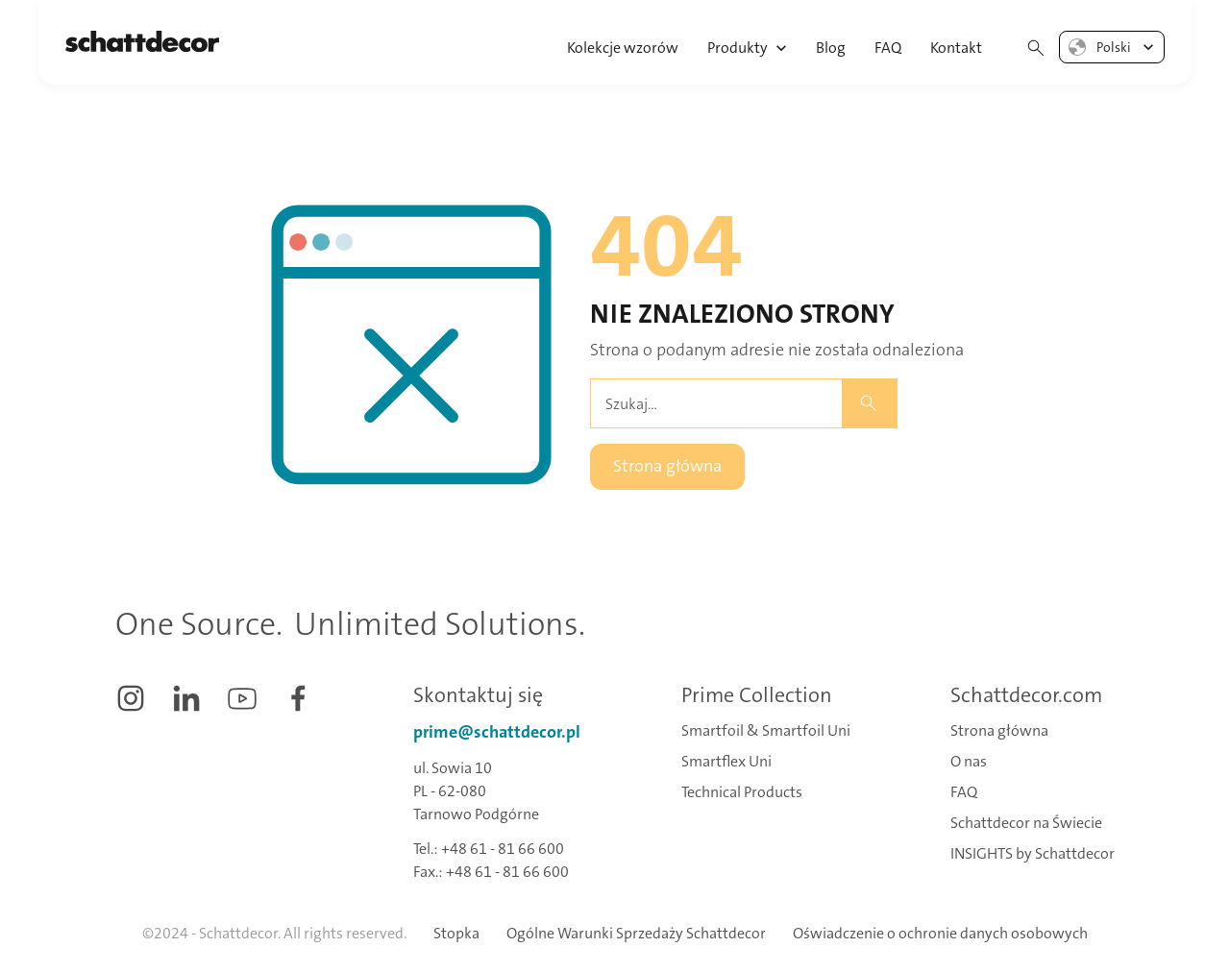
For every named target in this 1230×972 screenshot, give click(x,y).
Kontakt (956, 47)
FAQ (887, 47)
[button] (748, 42)
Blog (831, 47)
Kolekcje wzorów (622, 47)
